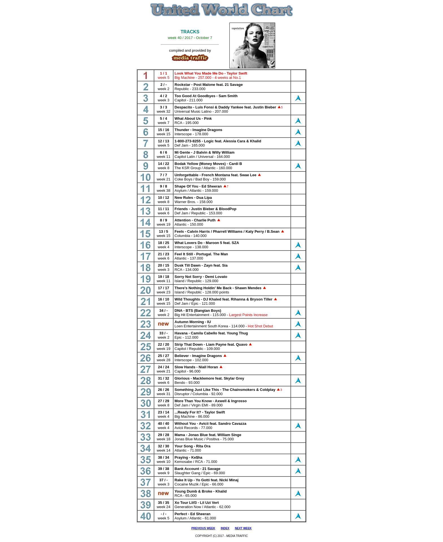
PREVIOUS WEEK (203, 528)
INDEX (225, 528)
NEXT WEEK (243, 528)
